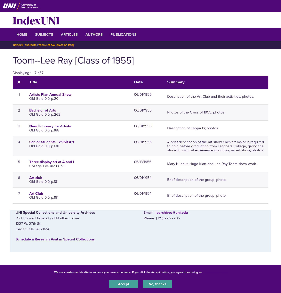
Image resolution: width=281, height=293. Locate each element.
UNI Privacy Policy (215, 272)
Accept (123, 284)
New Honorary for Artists (50, 126)
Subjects (44, 34)
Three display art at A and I (51, 162)
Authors (94, 34)
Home (22, 34)
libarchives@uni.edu (171, 212)
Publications (123, 34)
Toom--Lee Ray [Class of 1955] (57, 45)
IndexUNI (36, 20)
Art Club (36, 193)
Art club (35, 178)
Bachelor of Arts (42, 110)
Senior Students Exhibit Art (51, 142)
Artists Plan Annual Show (50, 94)
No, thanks (157, 284)
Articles (69, 34)
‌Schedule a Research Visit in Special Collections (55, 239)
